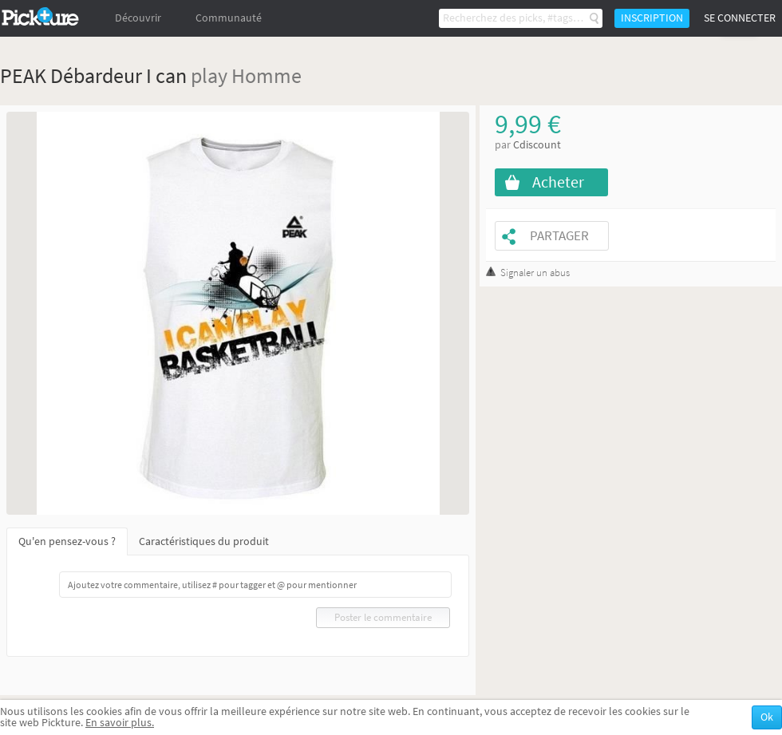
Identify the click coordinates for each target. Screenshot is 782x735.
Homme (266, 75)
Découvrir (138, 18)
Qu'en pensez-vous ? (67, 541)
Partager (559, 236)
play (209, 75)
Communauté (229, 18)
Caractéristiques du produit (204, 541)
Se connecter (740, 18)
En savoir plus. (119, 722)
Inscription (652, 18)
